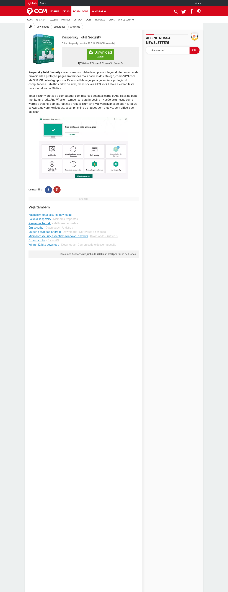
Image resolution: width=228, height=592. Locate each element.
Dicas (66, 11)
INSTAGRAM (100, 20)
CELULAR (54, 20)
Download (100, 54)
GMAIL (112, 20)
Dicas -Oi (53, 240)
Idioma (198, 3)
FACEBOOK (65, 20)
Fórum (54, 11)
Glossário (99, 11)
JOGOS (30, 20)
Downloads (81, 11)
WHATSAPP (41, 20)
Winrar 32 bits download (43, 244)
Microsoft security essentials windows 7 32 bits (58, 236)
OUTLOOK (78, 20)
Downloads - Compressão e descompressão (88, 244)
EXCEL (88, 20)
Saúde (43, 3)
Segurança (60, 26)
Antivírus (75, 26)
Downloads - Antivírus (59, 227)
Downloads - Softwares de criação (84, 232)
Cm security (35, 227)
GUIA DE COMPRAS (126, 20)
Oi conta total (36, 240)
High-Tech (32, 3)
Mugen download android (44, 232)
